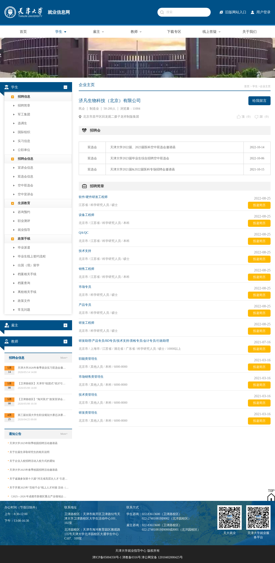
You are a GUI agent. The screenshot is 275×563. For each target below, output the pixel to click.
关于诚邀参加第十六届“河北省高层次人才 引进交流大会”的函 (38, 478)
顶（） (247, 116)
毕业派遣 (24, 247)
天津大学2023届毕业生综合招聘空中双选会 (139, 158)
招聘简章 (24, 105)
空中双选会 (25, 185)
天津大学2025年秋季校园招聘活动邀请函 (32, 443)
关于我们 (249, 32)
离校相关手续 (27, 292)
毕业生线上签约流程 (32, 256)
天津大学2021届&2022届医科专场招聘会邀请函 (142, 169)
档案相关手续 (27, 274)
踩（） (265, 116)
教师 (136, 32)
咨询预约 (24, 212)
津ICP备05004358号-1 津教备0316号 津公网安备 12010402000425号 (137, 557)
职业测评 (24, 221)
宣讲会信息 (25, 167)
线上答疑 (211, 32)
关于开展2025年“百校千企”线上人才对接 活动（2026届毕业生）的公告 (38, 487)
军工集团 (24, 114)
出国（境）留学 (28, 265)
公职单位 (24, 150)
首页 (23, 32)
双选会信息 (25, 176)
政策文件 (24, 300)
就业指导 (24, 229)
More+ (64, 357)
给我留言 (259, 101)
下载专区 (174, 32)
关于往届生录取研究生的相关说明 (28, 452)
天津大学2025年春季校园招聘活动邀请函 (32, 469)
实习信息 (24, 141)
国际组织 (24, 132)
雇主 (98, 32)
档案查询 (24, 283)
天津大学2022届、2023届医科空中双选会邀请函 (142, 147)
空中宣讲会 (25, 194)
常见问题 (24, 309)
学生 (61, 32)
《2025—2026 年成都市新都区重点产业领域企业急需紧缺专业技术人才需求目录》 (38, 496)
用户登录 (263, 12)
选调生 (22, 123)
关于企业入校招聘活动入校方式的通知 (31, 460)
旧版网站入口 (235, 12)
